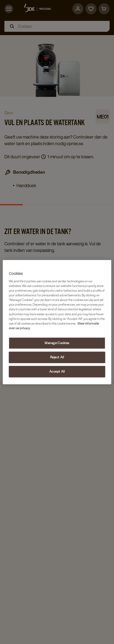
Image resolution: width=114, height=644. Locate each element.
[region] (57, 322)
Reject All (57, 357)
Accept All (57, 371)
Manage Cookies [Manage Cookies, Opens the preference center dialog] (57, 343)
